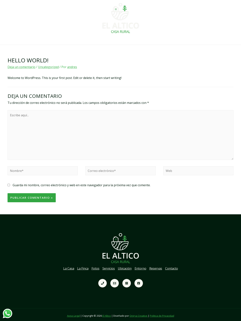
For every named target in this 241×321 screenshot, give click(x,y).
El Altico (106, 313)
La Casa (59, 39)
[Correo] (114, 281)
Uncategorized (48, 65)
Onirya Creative (139, 313)
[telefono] (102, 281)
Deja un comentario (21, 65)
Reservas (162, 39)
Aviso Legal (73, 313)
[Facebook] (138, 281)
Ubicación (126, 39)
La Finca (76, 39)
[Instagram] (126, 281)
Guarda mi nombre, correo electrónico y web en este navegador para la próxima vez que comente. (81, 183)
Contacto (181, 39)
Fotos (92, 39)
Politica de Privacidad (162, 313)
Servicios (108, 39)
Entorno (144, 39)
